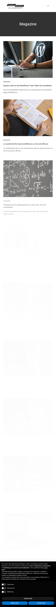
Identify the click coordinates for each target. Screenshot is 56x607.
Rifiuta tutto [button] (15, 603)
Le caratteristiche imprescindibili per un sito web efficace (25, 145)
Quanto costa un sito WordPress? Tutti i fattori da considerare (27, 86)
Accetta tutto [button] (41, 603)
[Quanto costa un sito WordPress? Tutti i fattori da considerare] (28, 59)
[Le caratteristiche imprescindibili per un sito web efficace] (28, 119)
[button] (48, 6)
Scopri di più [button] (28, 598)
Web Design (6, 82)
